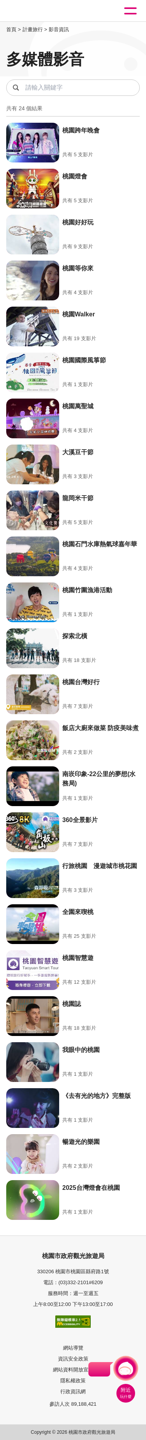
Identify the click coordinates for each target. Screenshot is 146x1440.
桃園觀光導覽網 (38, 11)
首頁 (11, 29)
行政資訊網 (73, 1391)
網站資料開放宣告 (73, 1370)
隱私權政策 (73, 1381)
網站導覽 (73, 1348)
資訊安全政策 (73, 1359)
